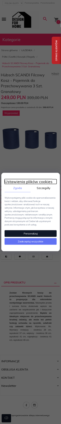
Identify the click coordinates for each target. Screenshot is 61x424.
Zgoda (17, 188)
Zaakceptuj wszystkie (30, 241)
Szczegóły (43, 188)
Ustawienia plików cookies (28, 181)
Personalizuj (31, 233)
